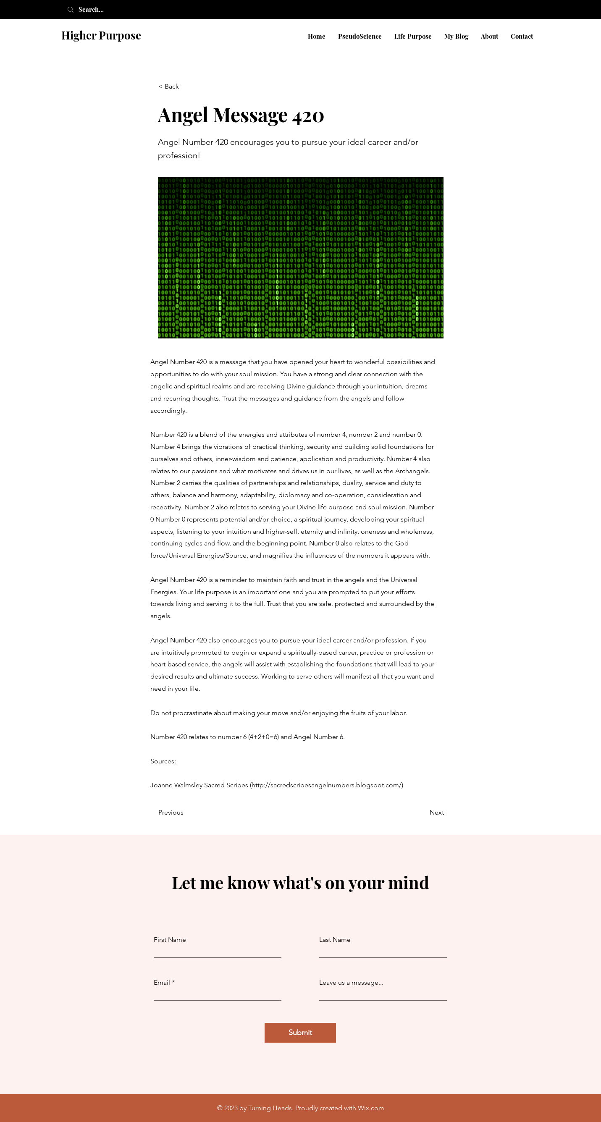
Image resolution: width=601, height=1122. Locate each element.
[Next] (423, 812)
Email (162, 982)
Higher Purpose (101, 35)
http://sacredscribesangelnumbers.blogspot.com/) (327, 785)
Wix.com (371, 1108)
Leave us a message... (351, 982)
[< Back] (186, 86)
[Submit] (300, 1033)
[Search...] (100, 9)
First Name (170, 939)
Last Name (335, 939)
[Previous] (186, 812)
